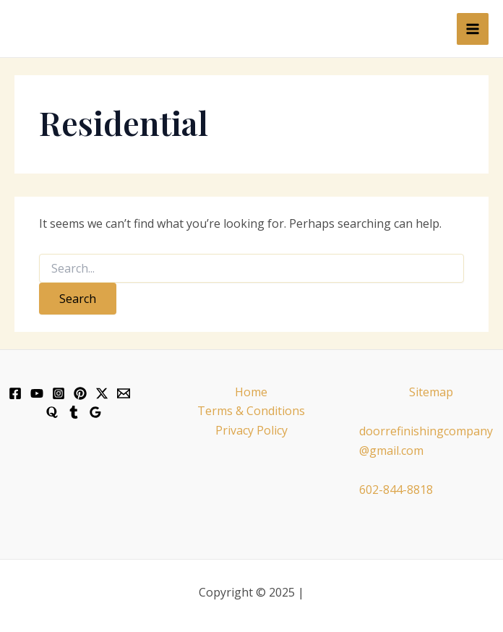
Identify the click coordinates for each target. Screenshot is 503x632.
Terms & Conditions (251, 411)
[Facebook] (15, 393)
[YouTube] (36, 393)
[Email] (123, 393)
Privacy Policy (251, 430)
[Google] (95, 412)
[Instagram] (58, 393)
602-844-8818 (396, 490)
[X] (101, 393)
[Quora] (52, 412)
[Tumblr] (73, 412)
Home (251, 392)
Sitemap (431, 392)
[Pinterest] (80, 393)
